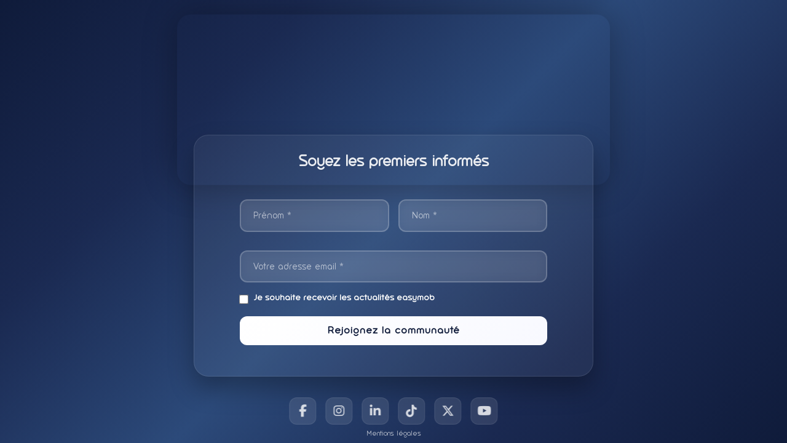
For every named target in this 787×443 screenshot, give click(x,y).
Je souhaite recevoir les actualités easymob (337, 298)
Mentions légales (393, 433)
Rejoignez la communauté (394, 330)
